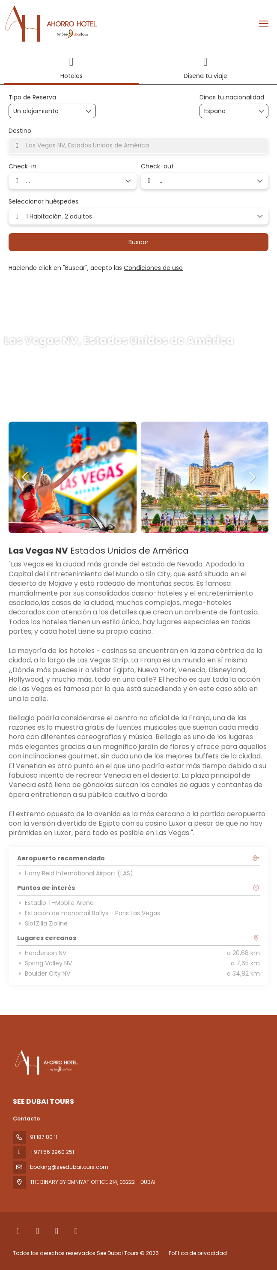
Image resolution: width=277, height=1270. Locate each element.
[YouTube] (76, 1231)
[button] (25, 477)
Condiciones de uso (153, 268)
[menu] (264, 23)
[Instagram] (56, 1231)
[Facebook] (18, 1231)
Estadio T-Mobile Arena (55, 903)
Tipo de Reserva (32, 97)
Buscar (138, 242)
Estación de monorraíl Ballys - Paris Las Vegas (88, 913)
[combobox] (225, 111)
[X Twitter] (37, 1231)
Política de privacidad (198, 1253)
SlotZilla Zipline (42, 923)
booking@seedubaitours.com (69, 1167)
